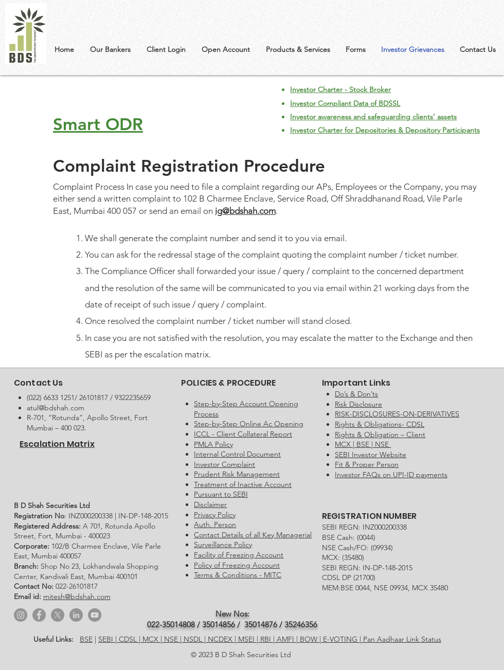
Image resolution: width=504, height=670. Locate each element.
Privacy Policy (215, 514)
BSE (86, 639)
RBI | (268, 639)
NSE (383, 444)
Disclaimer (210, 504)
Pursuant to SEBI (221, 494)
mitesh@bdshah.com (77, 596)
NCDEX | (223, 639)
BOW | (311, 639)
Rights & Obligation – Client (380, 434)
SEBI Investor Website (370, 454)
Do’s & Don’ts (356, 394)
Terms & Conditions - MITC (237, 575)
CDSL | (130, 639)
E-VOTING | (343, 639)
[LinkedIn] (76, 615)
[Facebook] (39, 615)
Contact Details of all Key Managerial (253, 534)
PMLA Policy (213, 444)
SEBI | (108, 639)
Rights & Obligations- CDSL (379, 424)
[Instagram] (20, 615)
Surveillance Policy (223, 544)
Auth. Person (215, 524)
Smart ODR (98, 124)
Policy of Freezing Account (237, 565)
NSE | (174, 639)
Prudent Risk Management (237, 474)
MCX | (153, 639)
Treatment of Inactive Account (243, 484)
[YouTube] (94, 615)
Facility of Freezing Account (238, 554)
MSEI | (249, 639)
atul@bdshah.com (55, 407)
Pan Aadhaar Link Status (402, 639)
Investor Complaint (224, 464)
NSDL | (196, 639)
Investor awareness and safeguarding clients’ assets (373, 116)
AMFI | (288, 639)
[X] (57, 615)
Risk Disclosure (358, 404)
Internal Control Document (237, 454)
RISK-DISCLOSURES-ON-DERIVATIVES (397, 414)
